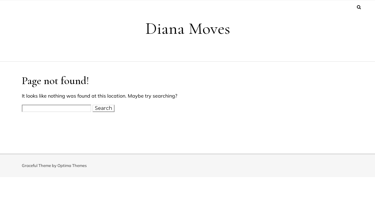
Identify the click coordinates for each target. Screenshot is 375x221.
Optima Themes (72, 165)
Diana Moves (187, 28)
